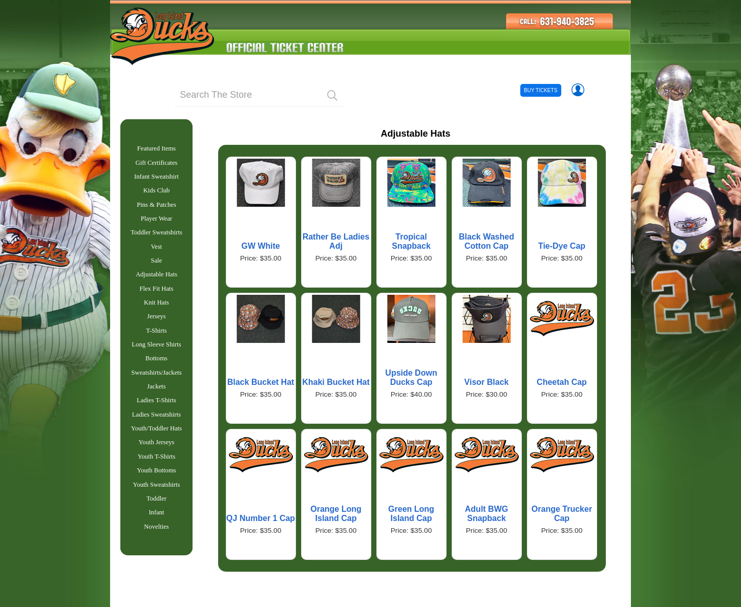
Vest (156, 254)
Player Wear (157, 224)
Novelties (156, 555)
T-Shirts (156, 345)
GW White (260, 246)
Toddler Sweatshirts (156, 239)
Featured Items (156, 149)
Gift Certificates (157, 164)
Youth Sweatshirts (156, 510)
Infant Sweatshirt (156, 179)
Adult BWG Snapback (486, 514)
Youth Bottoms (156, 494)
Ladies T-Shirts (156, 419)
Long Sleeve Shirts (156, 359)
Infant (156, 540)
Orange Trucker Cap (562, 514)
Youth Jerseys (156, 464)
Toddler (156, 525)
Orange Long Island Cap (336, 514)
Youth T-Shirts (157, 480)
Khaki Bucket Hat (336, 382)
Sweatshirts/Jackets (156, 390)
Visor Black (486, 382)
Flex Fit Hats (156, 300)
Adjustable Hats (156, 284)
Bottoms (156, 374)
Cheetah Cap (562, 382)
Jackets (156, 404)
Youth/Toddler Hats (156, 449)
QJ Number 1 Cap (260, 518)
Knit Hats (156, 314)
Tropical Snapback (411, 241)
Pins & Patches (156, 209)
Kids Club (156, 194)
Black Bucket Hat (260, 382)
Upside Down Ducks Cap (411, 377)
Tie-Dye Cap (561, 246)
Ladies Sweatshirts (156, 435)
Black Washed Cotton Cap (486, 241)
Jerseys (156, 329)
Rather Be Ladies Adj (336, 241)
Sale (156, 269)
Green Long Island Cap (411, 514)
